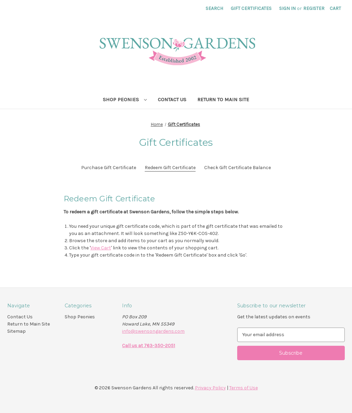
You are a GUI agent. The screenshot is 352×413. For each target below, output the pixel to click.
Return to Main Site (223, 99)
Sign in (287, 8)
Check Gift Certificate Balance (237, 167)
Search (214, 8)
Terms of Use (243, 388)
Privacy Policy (210, 388)
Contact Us (172, 99)
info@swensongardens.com (153, 331)
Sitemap (16, 331)
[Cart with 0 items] (335, 8)
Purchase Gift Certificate (108, 167)
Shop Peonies (125, 99)
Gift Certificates (251, 8)
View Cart (100, 248)
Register (313, 8)
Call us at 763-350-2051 (148, 346)
